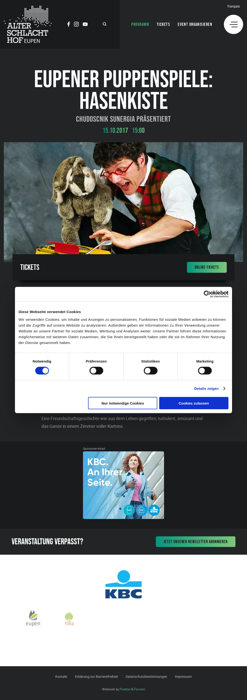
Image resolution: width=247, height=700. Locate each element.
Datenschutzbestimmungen (146, 676)
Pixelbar (125, 689)
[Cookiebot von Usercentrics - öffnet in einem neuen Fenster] (207, 294)
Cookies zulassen (194, 403)
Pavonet (139, 689)
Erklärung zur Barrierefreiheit (96, 676)
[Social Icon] (68, 25)
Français (233, 6)
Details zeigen (206, 388)
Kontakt (61, 676)
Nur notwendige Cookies (123, 403)
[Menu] (233, 24)
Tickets (163, 24)
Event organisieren (195, 24)
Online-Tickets (207, 267)
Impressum (183, 676)
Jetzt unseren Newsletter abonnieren (196, 541)
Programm (140, 24)
